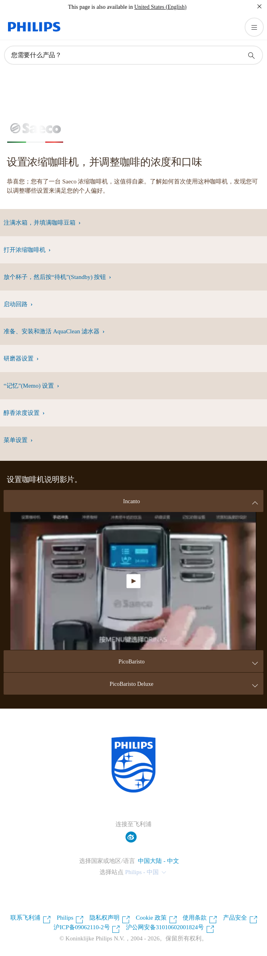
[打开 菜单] (254, 27)
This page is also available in (100, 7)
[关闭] (259, 6)
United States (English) (160, 7)
